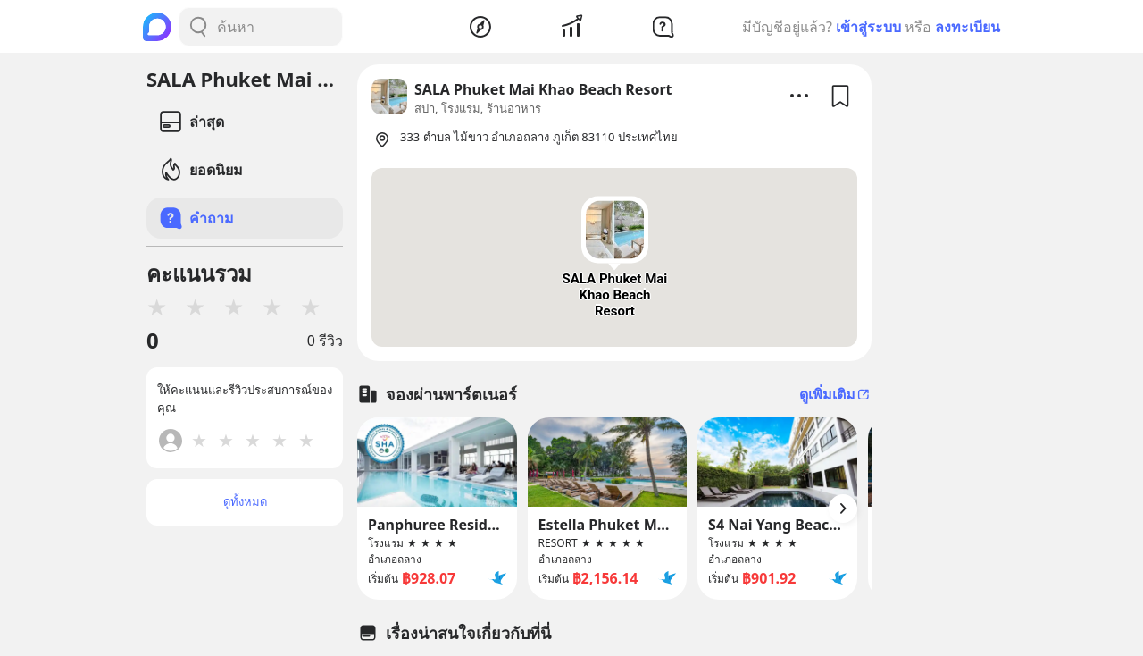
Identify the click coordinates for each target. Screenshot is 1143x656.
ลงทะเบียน (967, 27)
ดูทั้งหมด (245, 501)
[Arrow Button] (843, 508)
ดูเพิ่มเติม (835, 394)
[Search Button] (198, 26)
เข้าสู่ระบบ (868, 27)
